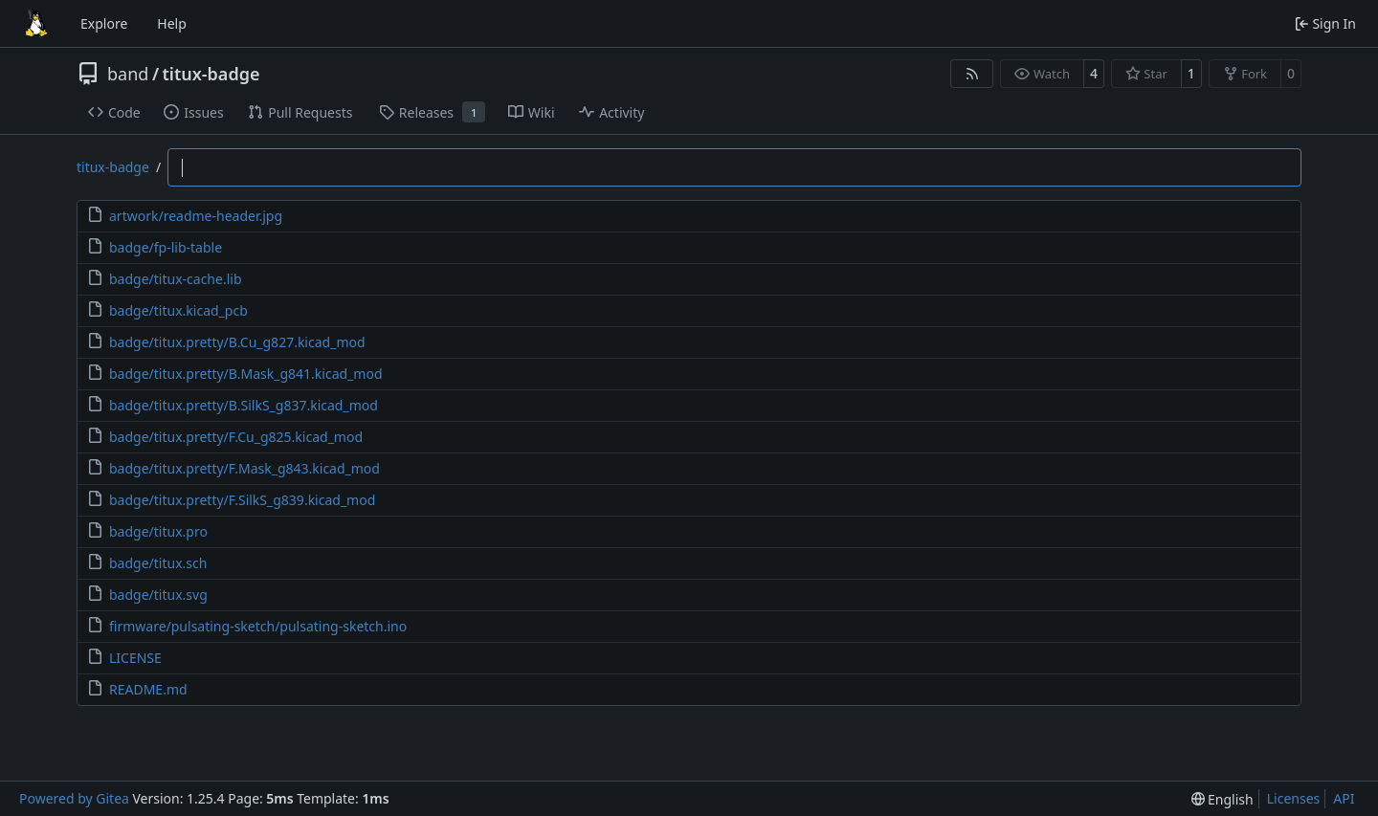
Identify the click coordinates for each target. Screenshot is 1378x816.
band (127, 73)
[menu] (1222, 799)
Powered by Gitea (74, 798)
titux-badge (211, 73)
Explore (103, 23)
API (1343, 798)
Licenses (1294, 798)
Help (172, 23)
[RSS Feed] (972, 73)
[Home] (36, 24)
